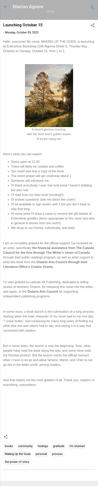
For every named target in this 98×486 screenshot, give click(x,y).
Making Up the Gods (18, 454)
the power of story (17, 462)
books (9, 446)
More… (52, 11)
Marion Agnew (28, 6)
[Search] (92, 8)
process (57, 454)
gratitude (58, 446)
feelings (43, 446)
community (25, 446)
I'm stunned (77, 446)
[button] (92, 26)
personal (41, 454)
